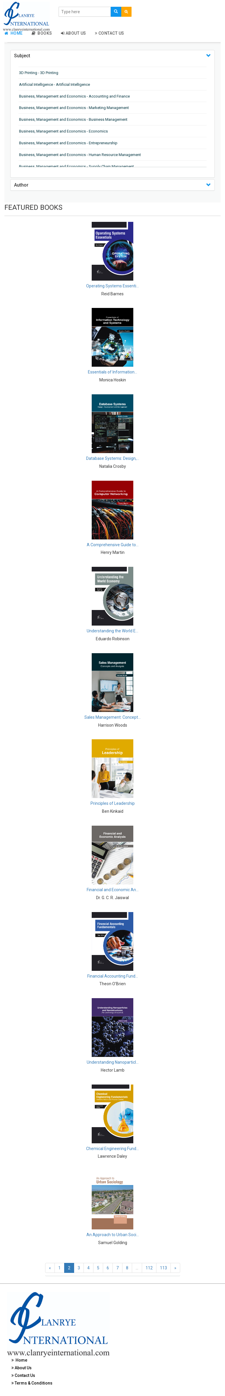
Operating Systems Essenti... (112, 286)
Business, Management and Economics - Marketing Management (74, 107)
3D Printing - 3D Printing (38, 73)
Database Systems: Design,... (112, 458)
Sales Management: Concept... (112, 717)
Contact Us (109, 33)
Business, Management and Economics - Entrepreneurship (68, 143)
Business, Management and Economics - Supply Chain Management (76, 166)
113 (163, 1268)
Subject (22, 55)
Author (21, 185)
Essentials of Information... (112, 372)
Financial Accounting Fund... (112, 976)
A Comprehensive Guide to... (113, 544)
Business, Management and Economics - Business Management (73, 119)
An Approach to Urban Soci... (112, 1234)
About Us (73, 33)
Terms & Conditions (31, 1383)
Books (42, 33)
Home (13, 33)
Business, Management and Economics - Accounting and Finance (74, 96)
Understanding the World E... (112, 631)
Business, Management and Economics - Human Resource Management (80, 154)
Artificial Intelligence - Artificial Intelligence (54, 84)
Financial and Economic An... (113, 889)
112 (149, 1268)
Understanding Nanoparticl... (113, 1062)
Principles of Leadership (113, 803)
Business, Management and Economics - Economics (63, 131)
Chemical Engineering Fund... (112, 1148)
